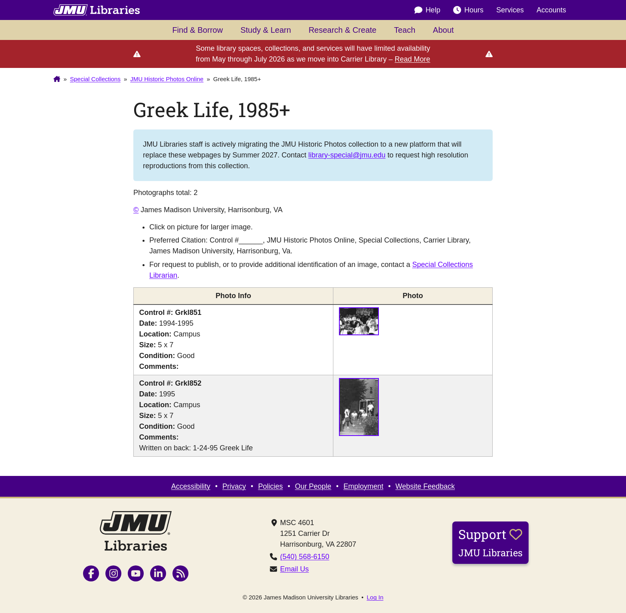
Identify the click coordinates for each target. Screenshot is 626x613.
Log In (375, 597)
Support (490, 542)
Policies (270, 486)
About (443, 30)
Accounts (551, 10)
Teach (404, 30)
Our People (313, 486)
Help (427, 10)
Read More (412, 59)
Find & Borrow (197, 30)
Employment (363, 486)
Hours (468, 10)
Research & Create (342, 30)
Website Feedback (425, 486)
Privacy (234, 486)
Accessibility (190, 486)
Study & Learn (265, 30)
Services (510, 10)
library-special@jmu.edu (346, 155)
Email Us (294, 569)
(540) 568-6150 (304, 557)
